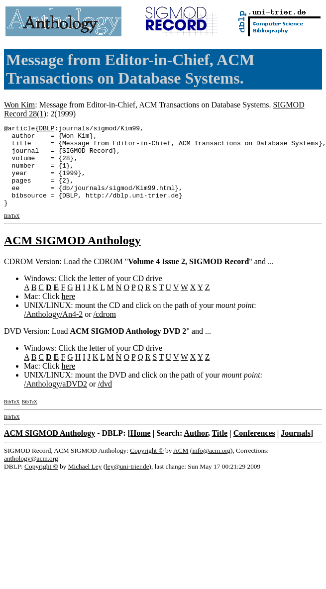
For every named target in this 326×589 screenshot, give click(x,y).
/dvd (104, 400)
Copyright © (147, 467)
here (69, 312)
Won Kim (19, 104)
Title (219, 449)
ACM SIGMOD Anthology (72, 256)
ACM (180, 467)
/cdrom (105, 330)
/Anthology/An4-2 (53, 330)
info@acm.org (211, 467)
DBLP (46, 129)
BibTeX (12, 232)
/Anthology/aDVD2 (55, 400)
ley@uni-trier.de (127, 483)
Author (196, 449)
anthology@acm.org (31, 475)
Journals (296, 449)
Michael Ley (85, 483)
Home (140, 449)
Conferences (254, 449)
